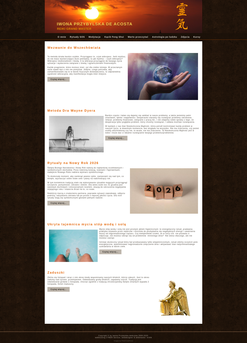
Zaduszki (56, 272)
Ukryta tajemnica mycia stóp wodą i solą (86, 224)
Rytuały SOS (77, 37)
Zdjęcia (185, 37)
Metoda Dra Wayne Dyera (71, 110)
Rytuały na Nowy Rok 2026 (73, 163)
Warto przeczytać (138, 37)
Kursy (196, 37)
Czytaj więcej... (58, 79)
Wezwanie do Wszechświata (74, 47)
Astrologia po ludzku (164, 37)
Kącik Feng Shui (114, 37)
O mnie (62, 37)
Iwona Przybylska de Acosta (95, 24)
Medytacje (95, 37)
